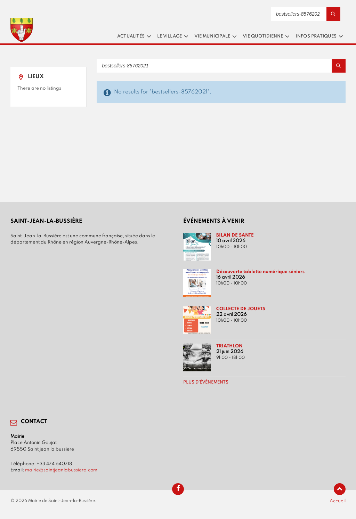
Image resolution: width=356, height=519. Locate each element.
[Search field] (305, 14)
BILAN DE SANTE (235, 235)
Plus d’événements (205, 382)
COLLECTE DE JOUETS (240, 308)
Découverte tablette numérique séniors (260, 271)
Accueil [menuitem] (338, 501)
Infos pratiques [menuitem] (316, 36)
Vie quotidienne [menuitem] (263, 36)
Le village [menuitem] (169, 36)
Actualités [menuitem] (131, 36)
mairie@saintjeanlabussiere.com (61, 470)
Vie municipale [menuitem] (212, 36)
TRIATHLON (229, 346)
